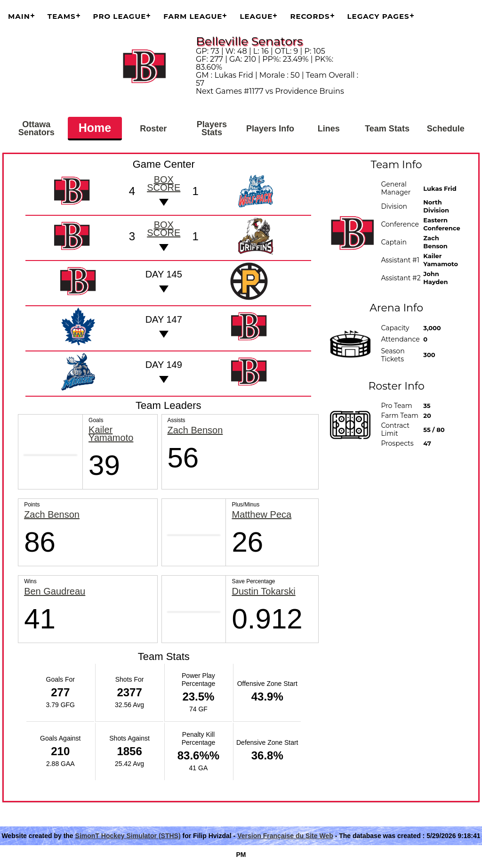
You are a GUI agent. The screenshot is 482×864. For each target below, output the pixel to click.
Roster (153, 128)
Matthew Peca (261, 515)
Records (309, 16)
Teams (62, 16)
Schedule (446, 128)
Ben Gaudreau (54, 591)
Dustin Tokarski (263, 591)
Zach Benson (195, 430)
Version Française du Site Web (285, 836)
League (256, 16)
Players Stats (212, 128)
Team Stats (387, 128)
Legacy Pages (378, 16)
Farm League (192, 16)
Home (95, 127)
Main (19, 16)
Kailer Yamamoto (110, 434)
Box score (163, 183)
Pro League (119, 16)
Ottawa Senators (36, 128)
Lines (329, 128)
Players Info (270, 128)
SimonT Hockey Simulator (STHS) (128, 836)
